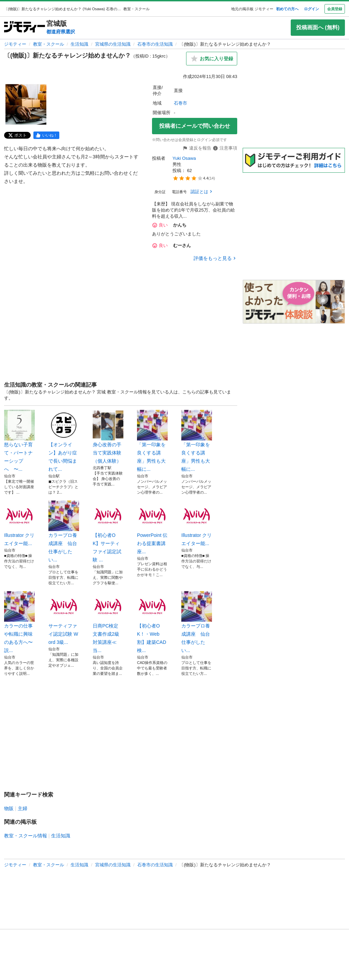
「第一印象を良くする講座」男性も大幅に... (152, 441)
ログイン (311, 9)
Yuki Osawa (184, 158)
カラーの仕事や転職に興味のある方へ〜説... (19, 622)
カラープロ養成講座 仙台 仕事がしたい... (63, 531)
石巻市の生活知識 (155, 44)
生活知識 (79, 44)
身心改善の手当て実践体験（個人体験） (108, 437)
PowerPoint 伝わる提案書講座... (152, 527)
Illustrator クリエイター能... (19, 523)
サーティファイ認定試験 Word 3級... (63, 618)
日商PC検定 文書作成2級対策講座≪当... (108, 622)
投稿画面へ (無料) (317, 27)
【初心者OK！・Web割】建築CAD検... (152, 622)
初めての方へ (287, 9)
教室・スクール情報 (25, 835)
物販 (9, 808)
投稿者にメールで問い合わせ (194, 126)
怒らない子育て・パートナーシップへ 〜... (19, 441)
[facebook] (46, 135)
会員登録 (334, 9)
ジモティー (15, 44)
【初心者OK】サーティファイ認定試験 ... (108, 531)
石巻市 (180, 103)
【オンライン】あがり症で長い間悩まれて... (63, 441)
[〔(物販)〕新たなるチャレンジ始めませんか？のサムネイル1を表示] (26, 104)
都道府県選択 (60, 31)
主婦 (22, 808)
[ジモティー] (24, 27)
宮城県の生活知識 (113, 44)
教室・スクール (48, 44)
